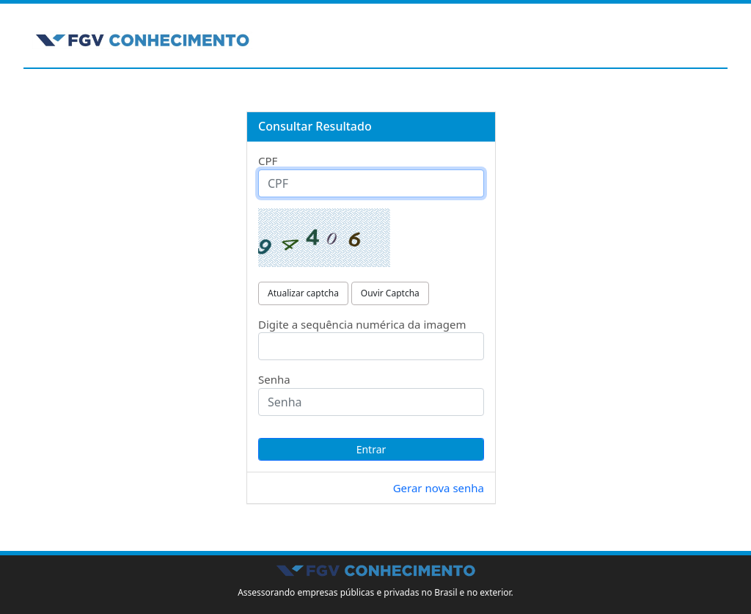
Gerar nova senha (438, 487)
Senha (274, 379)
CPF (267, 160)
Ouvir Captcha (390, 293)
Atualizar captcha (303, 293)
